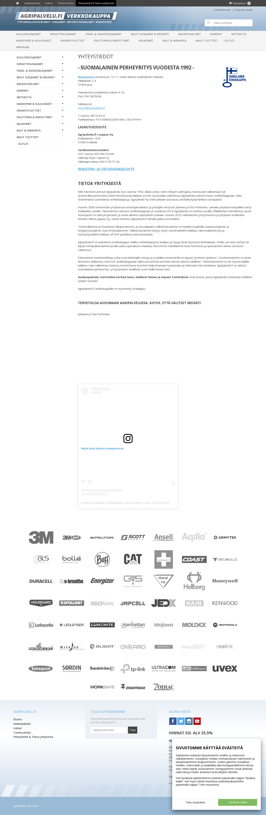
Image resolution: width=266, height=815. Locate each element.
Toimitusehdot (65, 3)
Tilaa (133, 730)
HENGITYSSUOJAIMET (63, 34)
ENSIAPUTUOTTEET (72, 40)
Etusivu (17, 719)
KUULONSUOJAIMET (28, 34)
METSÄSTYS (238, 34)
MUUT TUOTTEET (207, 40)
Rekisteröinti (223, 9)
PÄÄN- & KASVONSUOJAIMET (104, 34)
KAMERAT (216, 34)
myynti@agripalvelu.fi (91, 108)
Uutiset (49, 3)
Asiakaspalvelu (32, 3)
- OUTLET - (229, 40)
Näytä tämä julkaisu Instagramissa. (102, 448)
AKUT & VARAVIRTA (175, 40)
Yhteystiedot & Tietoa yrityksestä (96, 3)
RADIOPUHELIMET (189, 34)
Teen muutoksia (195, 802)
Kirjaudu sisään (244, 9)
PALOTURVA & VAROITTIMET (112, 40)
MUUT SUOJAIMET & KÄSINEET (150, 34)
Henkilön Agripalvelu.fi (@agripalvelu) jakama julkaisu (111, 502)
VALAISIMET (146, 40)
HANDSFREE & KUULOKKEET (33, 40)
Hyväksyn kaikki (238, 802)
